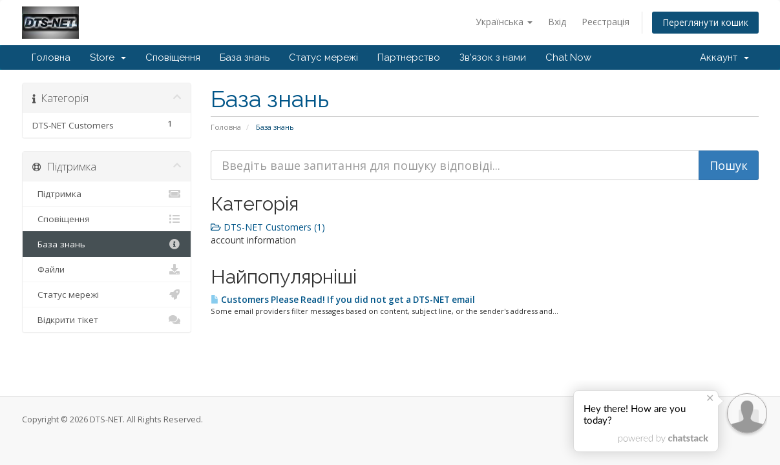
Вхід (557, 22)
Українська (504, 22)
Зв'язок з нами (492, 57)
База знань (244, 57)
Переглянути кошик (705, 22)
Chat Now (568, 57)
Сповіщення (172, 57)
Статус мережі (323, 57)
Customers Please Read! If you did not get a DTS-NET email (343, 299)
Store (108, 57)
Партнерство (408, 57)
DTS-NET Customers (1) (268, 227)
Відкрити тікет (107, 319)
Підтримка (107, 194)
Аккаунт (724, 57)
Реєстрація (605, 22)
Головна (51, 57)
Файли (107, 269)
